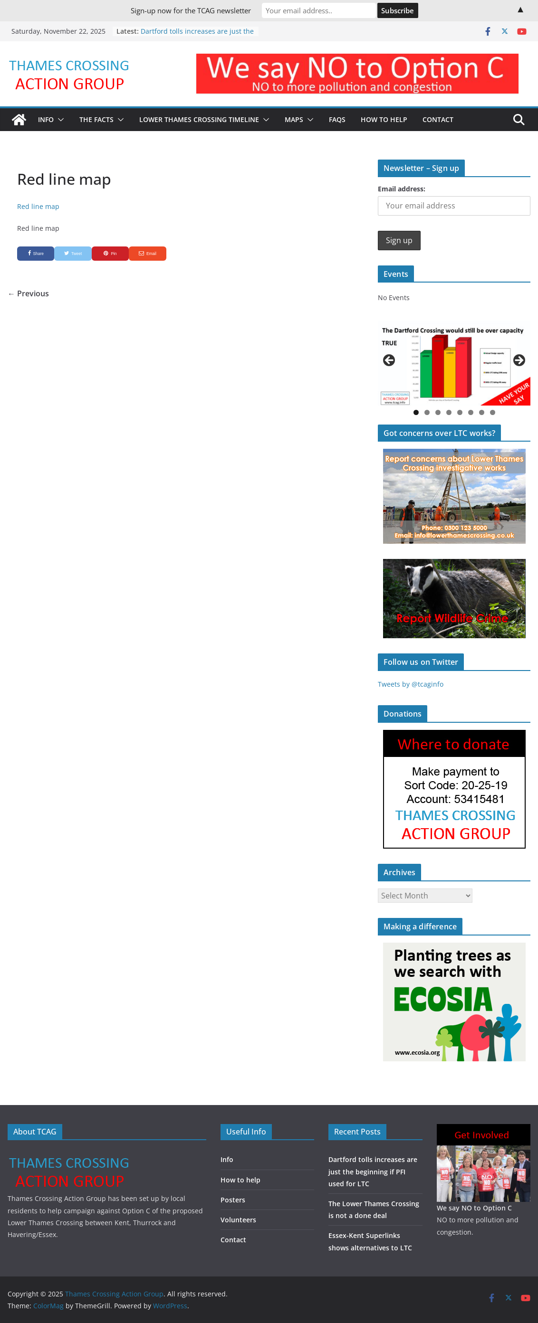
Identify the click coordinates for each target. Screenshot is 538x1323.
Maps (294, 119)
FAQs (337, 119)
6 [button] (470, 412)
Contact (438, 119)
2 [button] (427, 412)
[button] (59, 119)
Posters (233, 1199)
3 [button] (438, 412)
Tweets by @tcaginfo (410, 684)
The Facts (96, 119)
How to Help (384, 119)
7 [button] (481, 412)
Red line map (38, 206)
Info (46, 119)
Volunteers (238, 1219)
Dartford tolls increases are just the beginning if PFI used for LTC (197, 36)
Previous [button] (390, 361)
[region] (454, 363)
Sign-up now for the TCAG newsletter (191, 10)
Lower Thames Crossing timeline (199, 119)
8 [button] (492, 412)
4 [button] (449, 412)
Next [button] (518, 361)
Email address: (401, 188)
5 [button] (459, 412)
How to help (240, 1179)
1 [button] (416, 412)
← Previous (28, 293)
